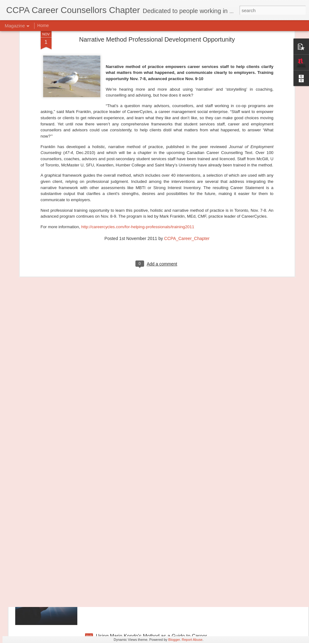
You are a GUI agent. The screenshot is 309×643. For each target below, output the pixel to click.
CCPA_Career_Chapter (187, 176)
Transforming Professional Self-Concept (140, 565)
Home (43, 25)
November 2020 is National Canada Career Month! (152, 495)
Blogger (174, 639)
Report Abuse (192, 639)
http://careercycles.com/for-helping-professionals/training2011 (137, 165)
